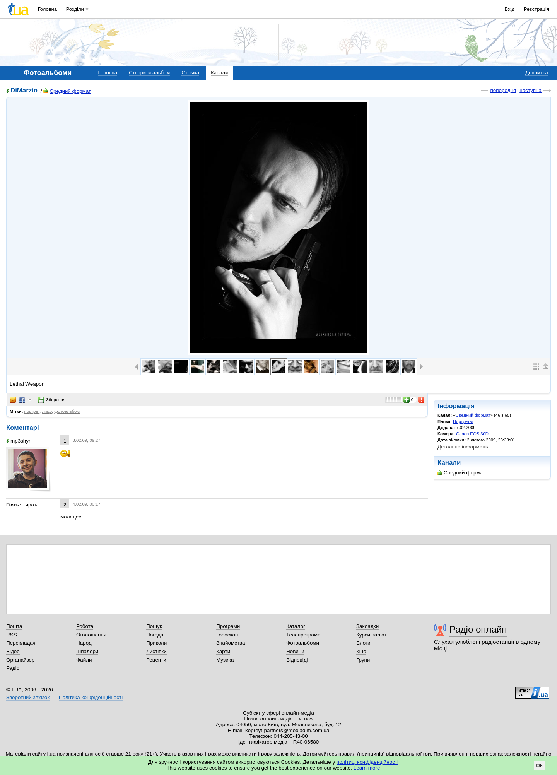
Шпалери (87, 651)
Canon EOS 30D (472, 433)
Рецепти (156, 660)
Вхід (510, 9)
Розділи (75, 9)
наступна (530, 90)
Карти (223, 651)
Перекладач (20, 643)
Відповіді (297, 660)
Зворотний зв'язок (28, 697)
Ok (539, 765)
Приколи (156, 643)
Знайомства (230, 643)
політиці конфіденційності (367, 762)
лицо (47, 411)
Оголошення (91, 635)
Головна (47, 9)
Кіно (361, 651)
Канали (219, 72)
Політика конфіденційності (91, 697)
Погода (154, 635)
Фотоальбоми (302, 643)
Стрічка (190, 72)
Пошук (154, 626)
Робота (84, 626)
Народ (84, 643)
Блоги (363, 643)
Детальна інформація (463, 447)
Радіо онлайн (478, 629)
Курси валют (371, 635)
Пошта (14, 626)
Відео (13, 651)
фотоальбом (67, 411)
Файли (84, 660)
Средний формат (67, 91)
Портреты (463, 421)
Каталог (295, 626)
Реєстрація (536, 9)
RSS (11, 635)
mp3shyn (19, 441)
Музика (225, 660)
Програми (228, 626)
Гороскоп (227, 635)
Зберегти (51, 400)
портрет (32, 411)
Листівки (156, 651)
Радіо (12, 668)
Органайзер (20, 660)
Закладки (367, 626)
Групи (363, 660)
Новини (295, 651)
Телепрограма (303, 635)
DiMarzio (24, 90)
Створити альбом (149, 72)
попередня (503, 90)
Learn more (367, 768)
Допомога (536, 72)
